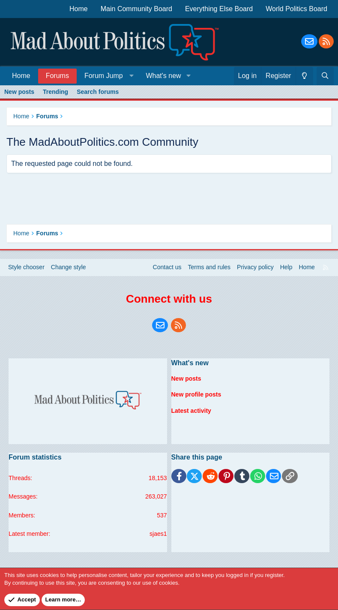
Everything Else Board (219, 8)
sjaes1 (158, 533)
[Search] (325, 76)
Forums (57, 75)
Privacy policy (255, 267)
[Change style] (304, 76)
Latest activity (191, 410)
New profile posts (196, 394)
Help (286, 267)
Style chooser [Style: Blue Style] (26, 267)
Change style (68, 267)
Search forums (98, 91)
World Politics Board (296, 8)
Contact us (167, 267)
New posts (19, 91)
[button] (107, 75)
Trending (55, 91)
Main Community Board (136, 8)
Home (78, 8)
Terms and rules (209, 267)
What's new (163, 75)
